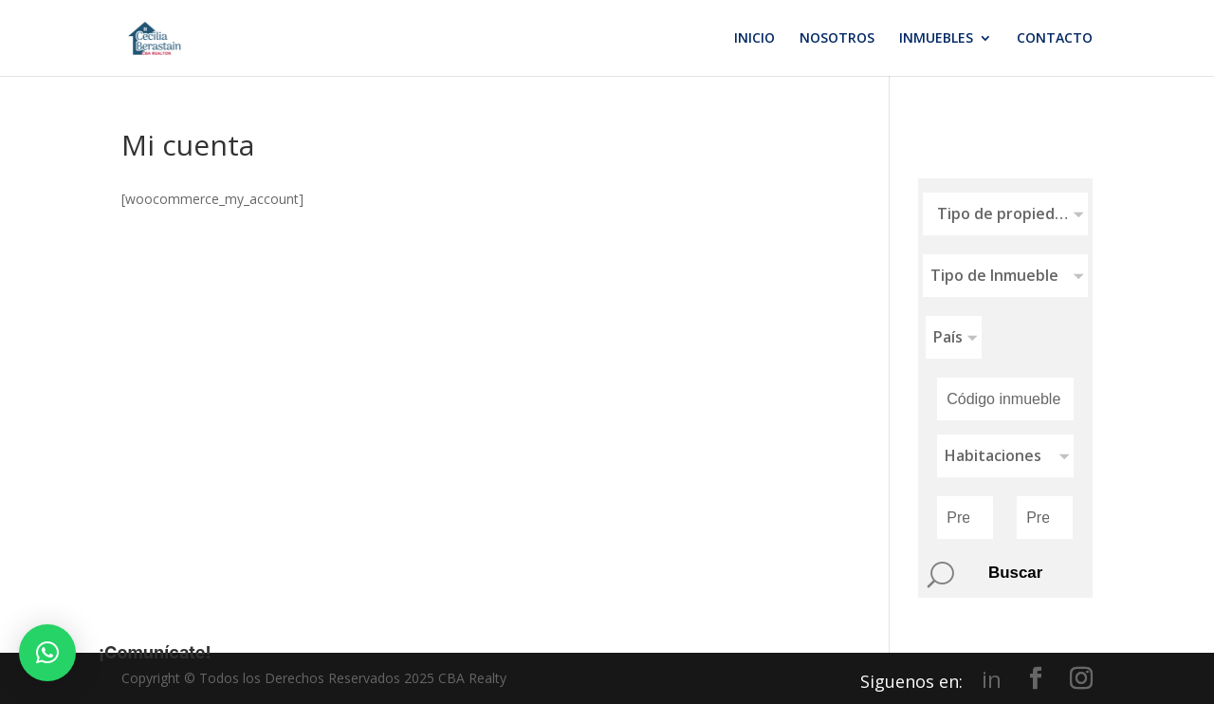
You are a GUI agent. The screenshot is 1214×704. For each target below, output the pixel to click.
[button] (47, 652)
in (992, 679)
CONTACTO (1055, 38)
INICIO (754, 38)
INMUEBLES (936, 38)
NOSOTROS (837, 38)
